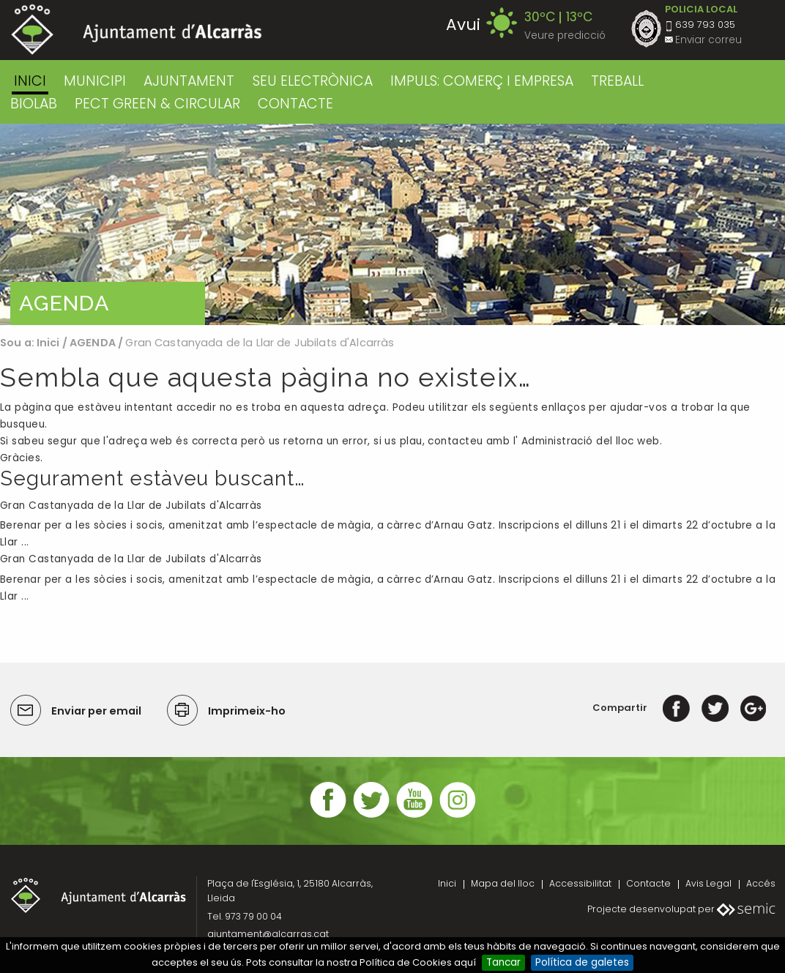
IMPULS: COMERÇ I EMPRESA (481, 81)
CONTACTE (295, 103)
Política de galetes (582, 962)
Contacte (648, 883)
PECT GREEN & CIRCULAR (157, 103)
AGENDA (93, 342)
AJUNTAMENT (189, 81)
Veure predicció (565, 35)
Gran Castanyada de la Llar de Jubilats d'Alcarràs (131, 505)
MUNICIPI (95, 81)
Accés (760, 883)
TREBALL (617, 81)
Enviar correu (708, 40)
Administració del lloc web (590, 441)
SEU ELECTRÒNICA (313, 81)
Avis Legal (708, 883)
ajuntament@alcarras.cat (268, 934)
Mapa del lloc (503, 883)
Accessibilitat (580, 883)
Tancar (503, 962)
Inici (30, 81)
